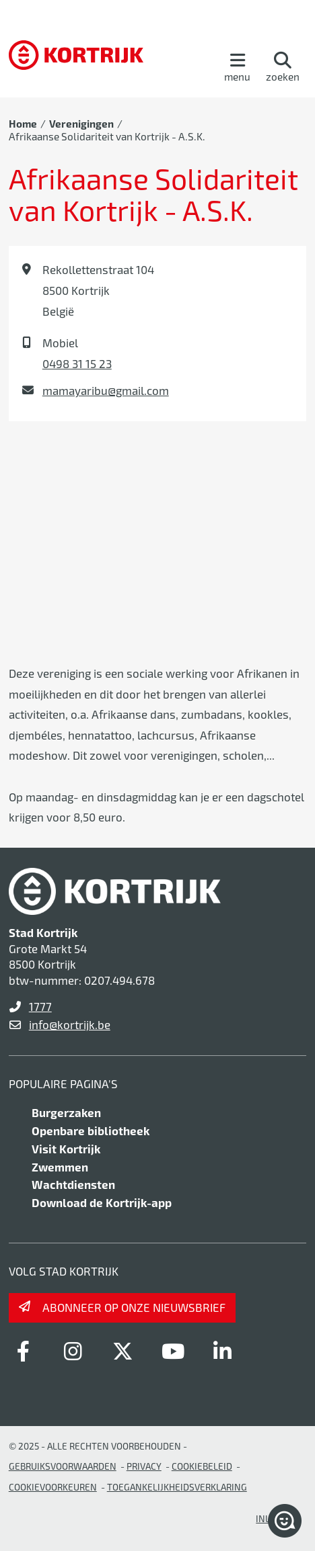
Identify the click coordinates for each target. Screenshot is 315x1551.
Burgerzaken (66, 1112)
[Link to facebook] (23, 1351)
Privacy (144, 1466)
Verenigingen (81, 124)
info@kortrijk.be (69, 1024)
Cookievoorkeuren (53, 1487)
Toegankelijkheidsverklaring (177, 1487)
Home (23, 124)
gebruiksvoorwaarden (62, 1466)
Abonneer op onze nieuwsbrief (133, 1307)
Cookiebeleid (202, 1466)
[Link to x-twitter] (123, 1351)
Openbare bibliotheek (90, 1130)
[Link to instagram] (73, 1351)
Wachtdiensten (73, 1184)
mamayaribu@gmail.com (105, 390)
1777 (40, 1006)
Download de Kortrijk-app (102, 1202)
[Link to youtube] (173, 1351)
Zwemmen (60, 1166)
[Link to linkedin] (223, 1351)
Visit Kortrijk (66, 1148)
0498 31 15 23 (77, 363)
